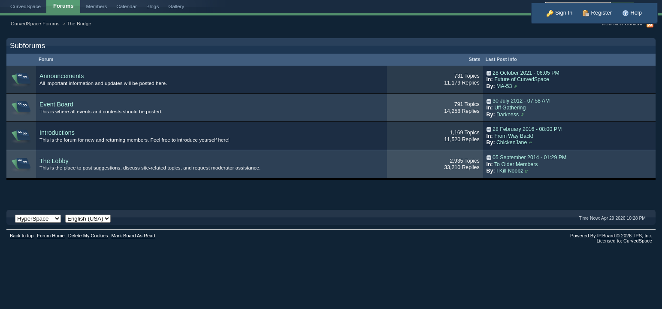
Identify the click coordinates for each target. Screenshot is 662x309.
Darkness (507, 115)
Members (96, 6)
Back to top (21, 235)
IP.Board (606, 235)
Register (597, 12)
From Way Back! (513, 136)
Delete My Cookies (88, 235)
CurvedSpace (25, 6)
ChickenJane (511, 142)
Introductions (57, 132)
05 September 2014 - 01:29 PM (529, 157)
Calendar (126, 6)
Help (632, 12)
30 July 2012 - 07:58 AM (521, 101)
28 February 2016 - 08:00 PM (527, 129)
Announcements (61, 76)
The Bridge (79, 23)
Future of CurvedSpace (521, 79)
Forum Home (50, 235)
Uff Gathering (510, 108)
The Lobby (54, 161)
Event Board (56, 104)
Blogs (152, 6)
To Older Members (516, 164)
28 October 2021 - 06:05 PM (526, 73)
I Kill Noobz (509, 171)
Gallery (176, 6)
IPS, (642, 235)
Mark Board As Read (133, 235)
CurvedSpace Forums (35, 23)
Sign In (559, 12)
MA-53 (504, 86)
